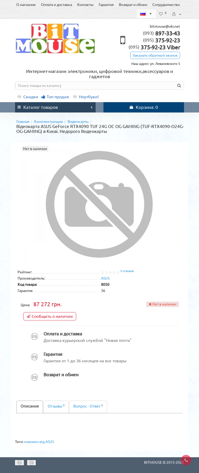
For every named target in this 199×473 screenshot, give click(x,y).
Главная (23, 121)
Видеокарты (78, 121)
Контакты (85, 5)
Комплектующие (48, 121)
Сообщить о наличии (50, 316)
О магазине (26, 5)
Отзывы (56, 406)
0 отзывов (127, 271)
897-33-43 (161, 33)
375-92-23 (161, 40)
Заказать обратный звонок (155, 55)
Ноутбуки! (85, 96)
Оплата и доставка (56, 5)
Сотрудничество (166, 5)
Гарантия (106, 5)
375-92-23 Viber (154, 47)
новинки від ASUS (39, 442)
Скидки (27, 96)
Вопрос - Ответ (88, 406)
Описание (29, 406)
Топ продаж (55, 96)
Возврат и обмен (133, 5)
